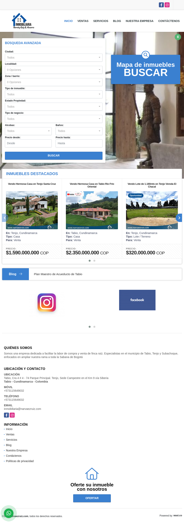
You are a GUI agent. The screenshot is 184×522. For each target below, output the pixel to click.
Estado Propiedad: (15, 100)
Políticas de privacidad (20, 461)
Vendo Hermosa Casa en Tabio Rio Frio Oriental (92, 185)
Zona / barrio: (12, 76)
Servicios (100, 21)
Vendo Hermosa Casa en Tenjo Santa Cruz (32, 183)
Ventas (82, 21)
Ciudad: (9, 51)
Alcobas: (10, 125)
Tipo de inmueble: (15, 88)
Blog (117, 21)
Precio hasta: (63, 137)
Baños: (60, 125)
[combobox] (53, 58)
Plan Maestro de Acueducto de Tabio (58, 274)
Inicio (68, 21)
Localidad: (11, 64)
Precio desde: (13, 137)
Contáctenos (169, 21)
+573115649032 (14, 390)
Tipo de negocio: (14, 113)
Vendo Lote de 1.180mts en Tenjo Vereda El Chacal (152, 185)
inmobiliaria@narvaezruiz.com (22, 408)
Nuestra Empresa (140, 21)
